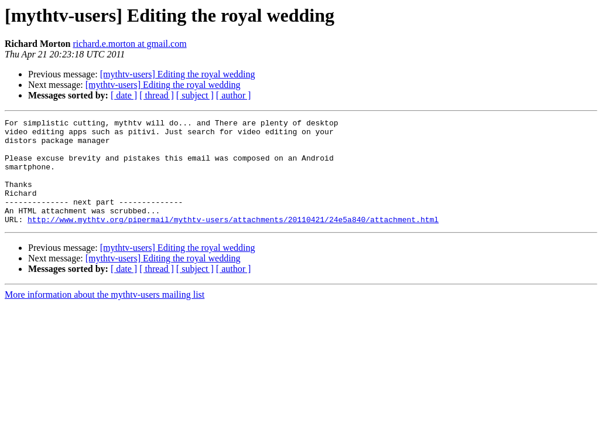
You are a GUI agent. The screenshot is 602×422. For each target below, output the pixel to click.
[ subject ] (195, 95)
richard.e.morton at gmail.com (129, 44)
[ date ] (124, 95)
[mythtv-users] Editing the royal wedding (177, 74)
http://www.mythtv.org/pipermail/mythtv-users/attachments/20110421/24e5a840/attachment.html (233, 240)
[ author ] (233, 95)
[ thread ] (156, 95)
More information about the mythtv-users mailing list (104, 316)
